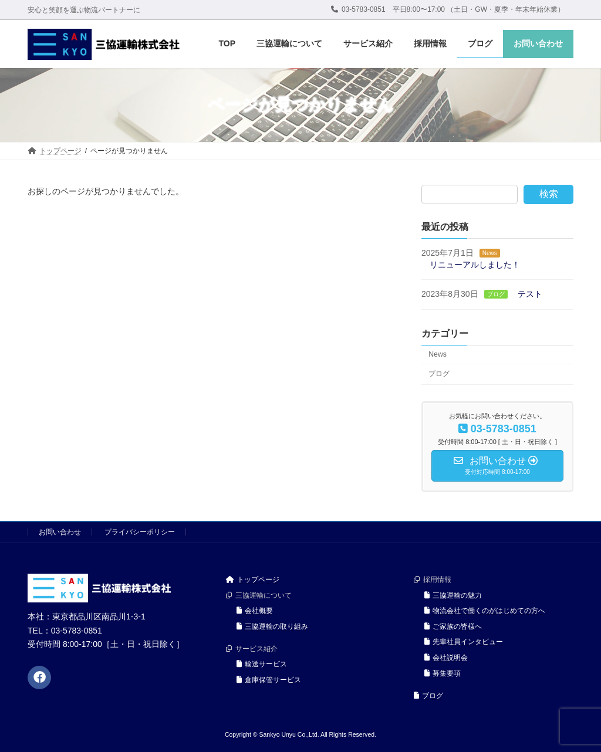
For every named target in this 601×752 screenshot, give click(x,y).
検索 (548, 194)
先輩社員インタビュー (463, 642)
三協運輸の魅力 (453, 595)
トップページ (252, 579)
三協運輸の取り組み (272, 626)
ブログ (495, 294)
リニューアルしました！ (475, 264)
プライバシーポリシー (139, 532)
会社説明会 (446, 657)
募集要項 (442, 673)
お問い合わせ (60, 532)
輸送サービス (262, 664)
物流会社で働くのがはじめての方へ (484, 611)
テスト (529, 294)
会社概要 (255, 611)
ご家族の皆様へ (453, 626)
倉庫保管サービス (269, 680)
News (489, 253)
